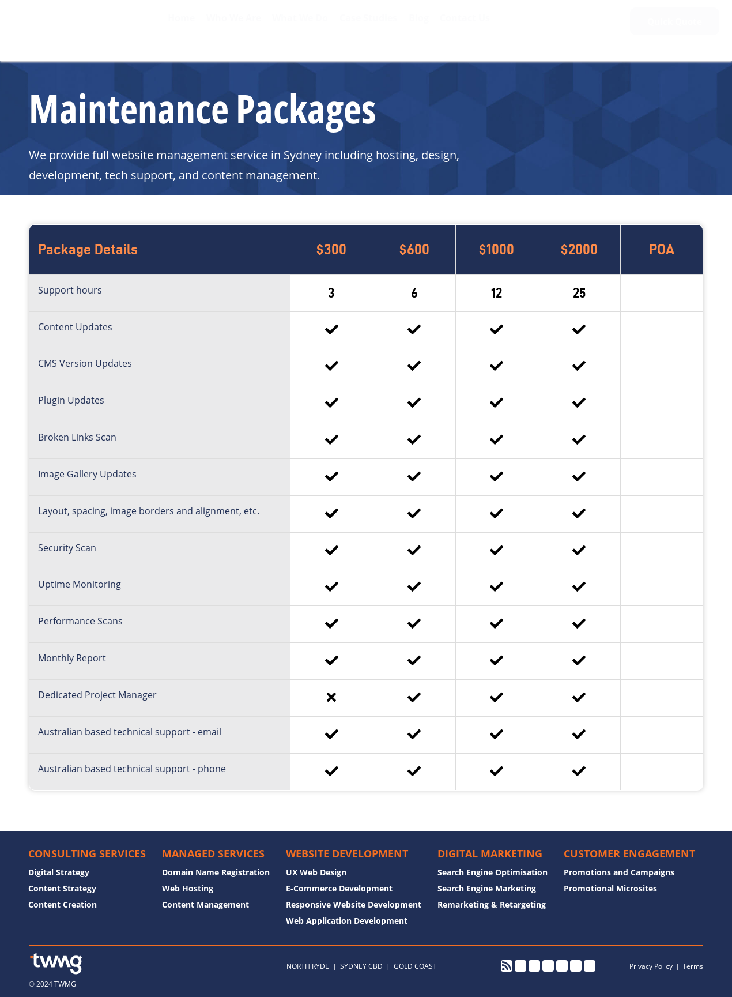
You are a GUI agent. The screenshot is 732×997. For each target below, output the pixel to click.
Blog (415, 26)
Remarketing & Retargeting (491, 904)
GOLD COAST (415, 966)
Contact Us (464, 26)
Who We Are (222, 26)
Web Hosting (187, 888)
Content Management (205, 904)
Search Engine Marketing (486, 888)
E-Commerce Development (339, 888)
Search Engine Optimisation (492, 872)
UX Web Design (316, 872)
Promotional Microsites (610, 888)
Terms (692, 966)
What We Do (291, 26)
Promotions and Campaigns (619, 872)
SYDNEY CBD (361, 966)
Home (167, 26)
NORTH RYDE (307, 966)
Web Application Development (346, 920)
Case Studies (362, 26)
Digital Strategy (58, 872)
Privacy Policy (651, 966)
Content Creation (62, 904)
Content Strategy (62, 888)
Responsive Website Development (353, 904)
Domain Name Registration (216, 872)
